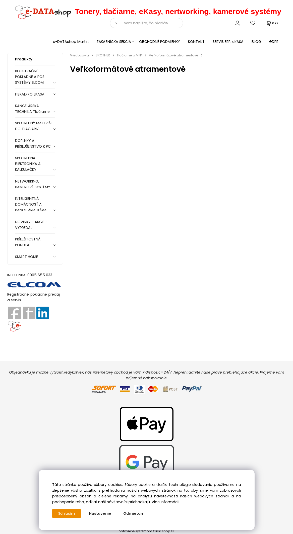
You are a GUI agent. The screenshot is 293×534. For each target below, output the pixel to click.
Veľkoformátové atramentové (173, 55)
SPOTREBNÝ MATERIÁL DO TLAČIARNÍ (33, 126)
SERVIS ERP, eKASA (228, 41)
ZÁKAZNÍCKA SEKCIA (114, 41)
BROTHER (103, 55)
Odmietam (134, 513)
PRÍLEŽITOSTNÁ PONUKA (27, 242)
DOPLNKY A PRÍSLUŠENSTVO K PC (33, 143)
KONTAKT (196, 41)
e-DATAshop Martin (71, 41)
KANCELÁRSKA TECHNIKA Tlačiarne (32, 108)
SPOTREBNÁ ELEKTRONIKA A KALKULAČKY (28, 163)
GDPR (273, 41)
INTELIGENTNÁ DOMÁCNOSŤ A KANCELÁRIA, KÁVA (31, 204)
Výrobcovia (79, 55)
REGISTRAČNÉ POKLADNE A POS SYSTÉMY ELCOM (29, 76)
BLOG (256, 41)
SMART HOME (26, 256)
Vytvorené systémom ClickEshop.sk (146, 531)
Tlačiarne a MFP (129, 55)
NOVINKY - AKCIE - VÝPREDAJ (31, 224)
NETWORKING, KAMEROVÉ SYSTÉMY (32, 184)
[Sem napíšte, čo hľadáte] (152, 23)
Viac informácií (165, 501)
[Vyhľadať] (115, 23)
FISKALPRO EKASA (29, 94)
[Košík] (272, 23)
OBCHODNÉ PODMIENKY (159, 41)
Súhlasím (66, 513)
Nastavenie (100, 513)
